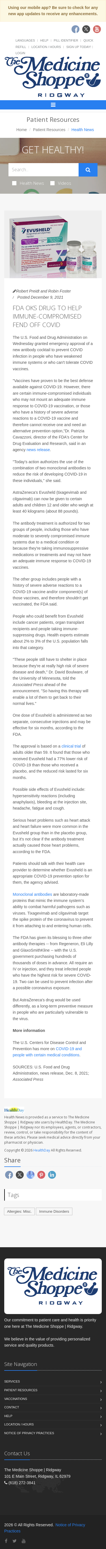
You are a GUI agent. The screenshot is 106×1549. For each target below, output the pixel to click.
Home (21, 129)
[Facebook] (6, 1541)
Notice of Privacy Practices (29, 1433)
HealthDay (41, 1150)
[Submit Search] (88, 170)
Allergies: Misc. (19, 1211)
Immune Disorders (54, 1211)
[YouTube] (24, 1541)
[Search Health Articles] (43, 169)
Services (12, 1381)
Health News (28, 183)
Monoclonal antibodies (32, 894)
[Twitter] (14, 1541)
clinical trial (71, 746)
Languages (25, 40)
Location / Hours (46, 47)
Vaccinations (15, 1399)
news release (38, 449)
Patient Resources (49, 129)
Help (44, 40)
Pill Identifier (66, 40)
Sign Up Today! (78, 47)
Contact (11, 1407)
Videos (60, 183)
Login (20, 53)
